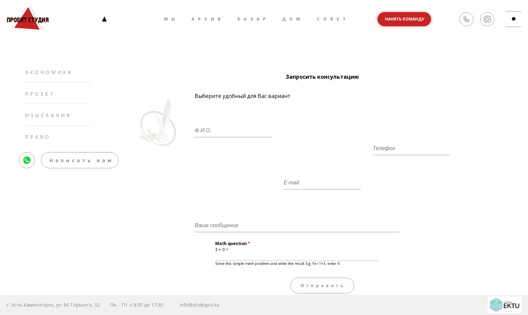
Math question (233, 244)
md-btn (516, 18)
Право (38, 137)
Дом (293, 19)
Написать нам (82, 160)
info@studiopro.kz (199, 305)
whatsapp (27, 155)
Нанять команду (404, 19)
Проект (40, 94)
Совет (333, 19)
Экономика (49, 72)
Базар (253, 19)
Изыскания (48, 115)
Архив (208, 19)
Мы (171, 19)
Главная (104, 19)
